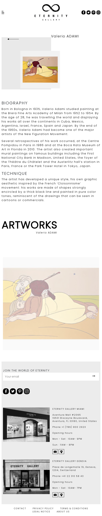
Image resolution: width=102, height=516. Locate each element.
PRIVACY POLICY (43, 508)
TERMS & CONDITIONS (74, 508)
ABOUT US (63, 511)
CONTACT (20, 508)
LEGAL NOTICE (41, 511)
